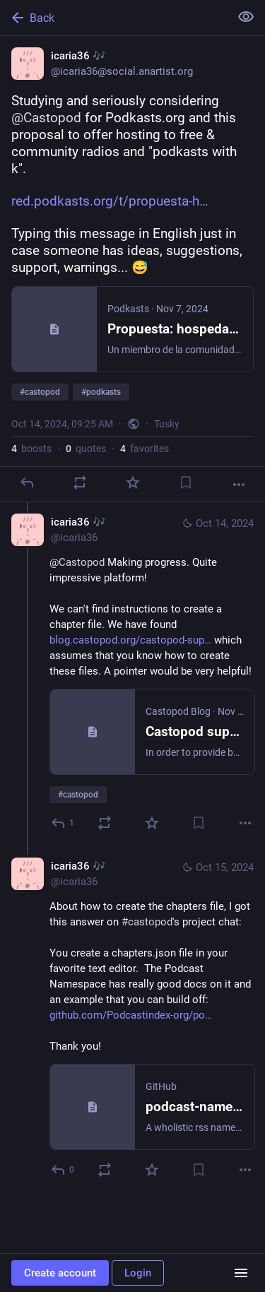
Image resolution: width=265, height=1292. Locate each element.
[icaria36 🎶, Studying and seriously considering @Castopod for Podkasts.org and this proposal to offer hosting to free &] (132, 269)
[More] (238, 484)
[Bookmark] (185, 482)
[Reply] (26, 482)
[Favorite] (132, 482)
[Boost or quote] (79, 482)
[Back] (113, 17)
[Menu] (241, 1273)
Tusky (166, 423)
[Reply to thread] (63, 822)
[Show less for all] (246, 17)
